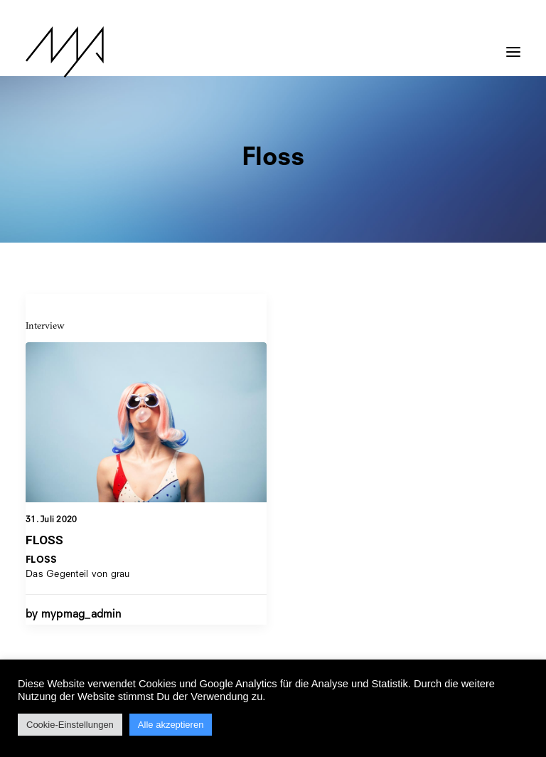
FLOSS (44, 540)
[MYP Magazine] (65, 52)
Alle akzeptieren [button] (171, 724)
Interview (45, 325)
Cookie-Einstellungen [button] (70, 724)
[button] (513, 45)
